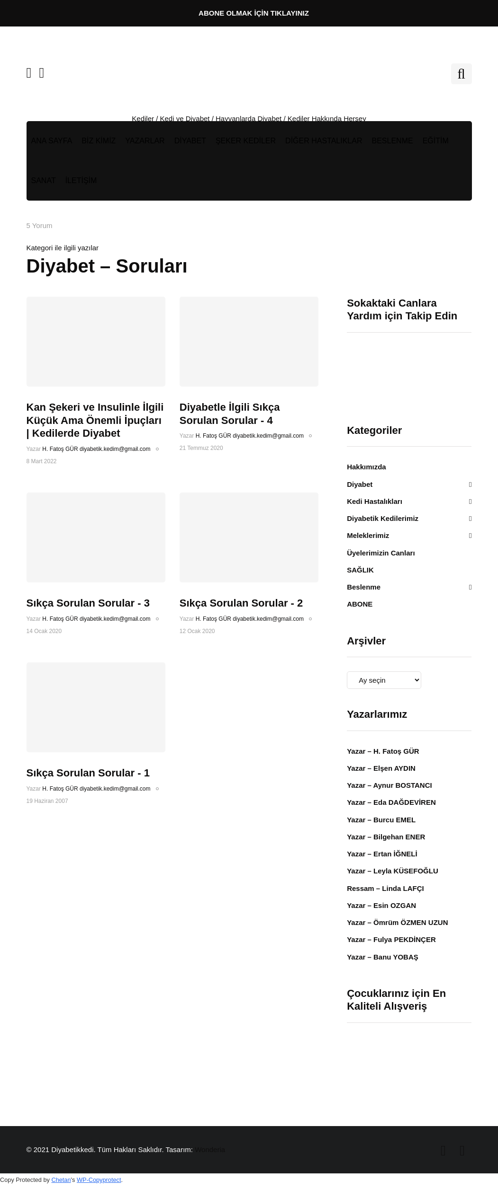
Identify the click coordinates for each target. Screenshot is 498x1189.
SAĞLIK (360, 570)
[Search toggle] (461, 73)
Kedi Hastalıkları (374, 501)
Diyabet (359, 484)
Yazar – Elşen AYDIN (381, 768)
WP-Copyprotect (99, 1179)
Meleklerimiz (368, 535)
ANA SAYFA (51, 141)
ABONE (359, 604)
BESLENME (392, 141)
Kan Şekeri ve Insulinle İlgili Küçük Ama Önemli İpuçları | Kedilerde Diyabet (95, 420)
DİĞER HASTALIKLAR (323, 141)
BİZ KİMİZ (98, 141)
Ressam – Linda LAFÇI (385, 888)
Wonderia (210, 1149)
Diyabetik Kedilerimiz (382, 518)
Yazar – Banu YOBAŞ (382, 957)
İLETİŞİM (81, 180)
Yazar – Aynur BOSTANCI (389, 785)
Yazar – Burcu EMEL (381, 820)
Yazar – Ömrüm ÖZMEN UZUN (397, 922)
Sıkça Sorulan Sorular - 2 (241, 603)
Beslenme (363, 587)
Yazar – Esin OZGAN (381, 905)
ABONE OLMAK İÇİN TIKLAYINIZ (254, 13)
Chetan (61, 1179)
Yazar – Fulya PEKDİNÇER (391, 939)
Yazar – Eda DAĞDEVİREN (391, 802)
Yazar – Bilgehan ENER (386, 837)
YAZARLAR (144, 141)
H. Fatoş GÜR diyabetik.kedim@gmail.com (96, 449)
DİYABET (190, 141)
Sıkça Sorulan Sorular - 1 (88, 773)
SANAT (43, 180)
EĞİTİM (436, 141)
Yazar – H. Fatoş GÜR (383, 751)
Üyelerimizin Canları (381, 553)
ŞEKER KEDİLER (246, 141)
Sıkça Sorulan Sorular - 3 (88, 603)
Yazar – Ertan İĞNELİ (382, 854)
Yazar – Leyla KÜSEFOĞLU (392, 871)
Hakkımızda (366, 467)
